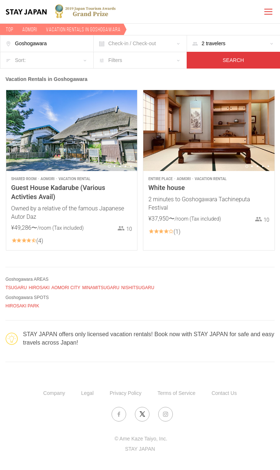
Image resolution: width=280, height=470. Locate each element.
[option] (71, 130)
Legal (87, 393)
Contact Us (224, 393)
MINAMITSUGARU (100, 287)
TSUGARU (16, 287)
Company (54, 393)
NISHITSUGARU (137, 287)
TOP (9, 29)
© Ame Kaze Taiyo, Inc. (140, 439)
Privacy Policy (125, 393)
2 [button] (114, 166)
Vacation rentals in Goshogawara (83, 29)
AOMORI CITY (65, 287)
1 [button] (109, 166)
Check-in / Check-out (132, 43)
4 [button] (125, 166)
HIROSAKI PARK (22, 305)
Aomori (29, 29)
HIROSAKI (39, 287)
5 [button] (131, 166)
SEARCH (233, 60)
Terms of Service (176, 393)
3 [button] (120, 166)
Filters (115, 60)
